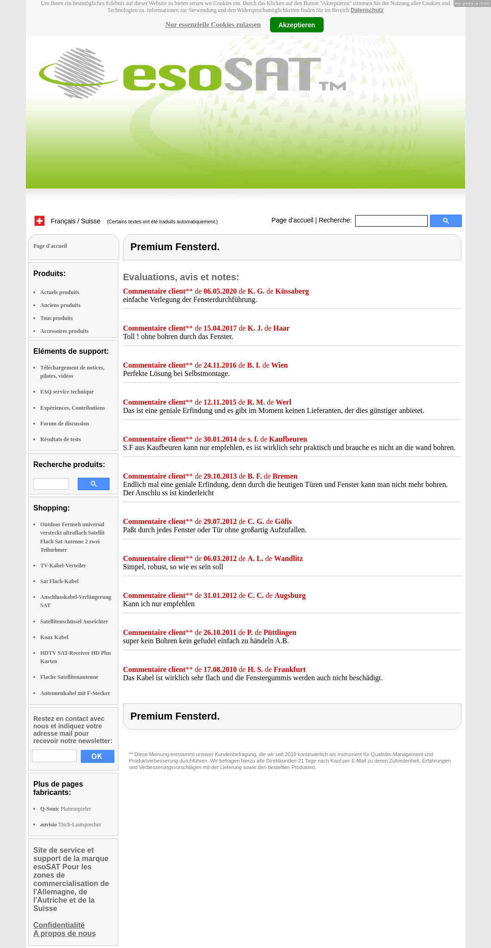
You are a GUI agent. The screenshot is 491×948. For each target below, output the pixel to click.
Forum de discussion (64, 423)
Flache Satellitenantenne (69, 677)
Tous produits (56, 318)
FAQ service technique (67, 391)
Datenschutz (366, 10)
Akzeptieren (296, 24)
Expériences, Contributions (72, 408)
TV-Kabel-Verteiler (63, 565)
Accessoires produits (64, 331)
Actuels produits (59, 292)
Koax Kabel (54, 637)
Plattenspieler (65, 809)
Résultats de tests (60, 439)
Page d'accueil (292, 220)
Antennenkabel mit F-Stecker (75, 693)
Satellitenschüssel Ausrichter (74, 621)
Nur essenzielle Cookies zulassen (213, 24)
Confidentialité (59, 925)
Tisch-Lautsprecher (70, 824)
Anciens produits (60, 305)
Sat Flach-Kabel (59, 581)
